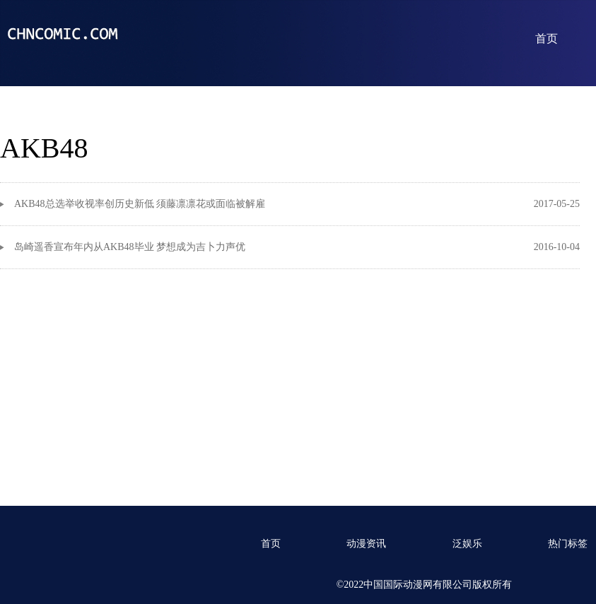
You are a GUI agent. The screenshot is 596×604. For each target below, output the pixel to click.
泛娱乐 (467, 543)
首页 (546, 38)
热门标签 (568, 543)
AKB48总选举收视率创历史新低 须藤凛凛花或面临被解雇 (139, 204)
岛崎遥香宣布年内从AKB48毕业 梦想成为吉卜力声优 (129, 247)
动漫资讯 (366, 543)
